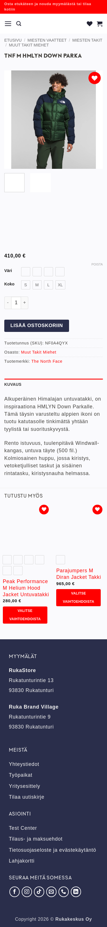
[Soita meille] (63, 892)
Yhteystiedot (24, 764)
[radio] (25, 271)
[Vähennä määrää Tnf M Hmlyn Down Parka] (7, 303)
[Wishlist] (90, 23)
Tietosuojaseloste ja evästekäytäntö (52, 850)
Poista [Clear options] (97, 264)
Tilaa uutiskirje (27, 797)
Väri (8, 271)
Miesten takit (87, 40)
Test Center (23, 828)
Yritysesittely (24, 786)
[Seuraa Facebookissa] (14, 892)
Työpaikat (21, 775)
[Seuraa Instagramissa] (27, 892)
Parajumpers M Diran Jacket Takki (78, 574)
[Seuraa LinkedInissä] (76, 892)
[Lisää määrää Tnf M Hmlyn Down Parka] (24, 303)
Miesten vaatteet (46, 40)
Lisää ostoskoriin (36, 325)
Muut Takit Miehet (29, 45)
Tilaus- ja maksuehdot (35, 839)
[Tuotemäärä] (16, 303)
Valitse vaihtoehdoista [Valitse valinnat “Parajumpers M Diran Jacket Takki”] (78, 597)
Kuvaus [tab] (12, 384)
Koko (9, 284)
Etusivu (13, 40)
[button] (8, 23)
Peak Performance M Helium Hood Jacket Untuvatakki (26, 588)
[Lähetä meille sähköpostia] (51, 892)
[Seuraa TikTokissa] (39, 892)
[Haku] (18, 23)
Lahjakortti (22, 861)
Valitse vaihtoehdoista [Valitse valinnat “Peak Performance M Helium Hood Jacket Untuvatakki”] (25, 615)
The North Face (46, 361)
